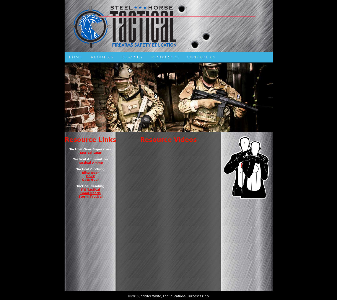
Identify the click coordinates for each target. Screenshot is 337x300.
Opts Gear (90, 179)
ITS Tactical (90, 189)
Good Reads (90, 193)
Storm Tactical (90, 196)
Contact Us (201, 57)
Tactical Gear (91, 152)
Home (75, 57)
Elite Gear (90, 172)
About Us (102, 57)
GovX (90, 176)
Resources (164, 57)
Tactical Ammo (90, 162)
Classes (132, 57)
